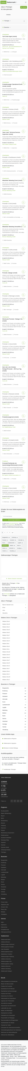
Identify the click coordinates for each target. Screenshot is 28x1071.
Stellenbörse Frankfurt (6, 954)
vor (12, 532)
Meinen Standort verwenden (14, 578)
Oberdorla (10, 613)
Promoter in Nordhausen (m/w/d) (11, 157)
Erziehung (15, 537)
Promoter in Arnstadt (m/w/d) (10, 440)
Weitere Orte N (6, 654)
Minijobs (3, 911)
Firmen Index (4, 902)
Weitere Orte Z (6, 679)
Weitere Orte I (5, 643)
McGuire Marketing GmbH (8, 190)
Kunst (4, 542)
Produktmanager (16, 99)
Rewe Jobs (4, 909)
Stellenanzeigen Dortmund (7, 944)
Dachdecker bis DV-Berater (8, 988)
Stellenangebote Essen (7, 951)
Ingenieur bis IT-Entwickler (7, 1000)
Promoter (15, 123)
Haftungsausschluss (6, 932)
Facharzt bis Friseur (6, 993)
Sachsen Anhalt (5, 847)
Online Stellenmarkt (6, 777)
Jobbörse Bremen (5, 942)
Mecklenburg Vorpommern (7, 832)
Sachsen (3, 845)
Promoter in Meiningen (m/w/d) (11, 296)
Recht (19, 545)
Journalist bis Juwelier (6, 1003)
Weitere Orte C (6, 627)
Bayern (3, 815)
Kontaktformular (5, 929)
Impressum (4, 924)
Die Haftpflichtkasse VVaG (8, 427)
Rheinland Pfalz (5, 840)
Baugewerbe (6, 537)
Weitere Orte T (6, 668)
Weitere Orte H (6, 640)
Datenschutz (4, 927)
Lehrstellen (3, 788)
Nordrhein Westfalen (6, 837)
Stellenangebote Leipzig (7, 963)
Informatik (21, 540)
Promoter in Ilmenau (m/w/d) (10, 109)
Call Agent (14, 51)
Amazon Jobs (4, 907)
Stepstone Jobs (5, 904)
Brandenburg (4, 820)
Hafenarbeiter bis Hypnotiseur (8, 998)
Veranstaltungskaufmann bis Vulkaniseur (11, 1030)
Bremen (3, 823)
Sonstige (20, 548)
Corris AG (4, 283)
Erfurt (10, 607)
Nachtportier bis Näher (6, 1013)
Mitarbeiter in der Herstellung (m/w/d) (12, 61)
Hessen (3, 830)
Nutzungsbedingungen (13, 523)
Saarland (3, 842)
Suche (23, 7)
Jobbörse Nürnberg (6, 968)
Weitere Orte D (6, 629)
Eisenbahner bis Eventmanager (9, 991)
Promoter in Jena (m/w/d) (9, 344)
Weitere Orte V (6, 674)
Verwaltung (13, 550)
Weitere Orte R (6, 663)
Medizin (12, 545)
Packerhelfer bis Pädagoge (7, 1017)
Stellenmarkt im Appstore (10, 743)
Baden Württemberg (6, 813)
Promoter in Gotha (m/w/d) (9, 249)
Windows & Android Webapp (11, 748)
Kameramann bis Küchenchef (8, 1005)
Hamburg (3, 825)
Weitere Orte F (6, 635)
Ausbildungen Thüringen (10, 769)
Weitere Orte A (6, 621)
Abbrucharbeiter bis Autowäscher (9, 981)
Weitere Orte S (6, 665)
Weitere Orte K (6, 646)
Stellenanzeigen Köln (6, 961)
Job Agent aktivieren (14, 520)
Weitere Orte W (6, 676)
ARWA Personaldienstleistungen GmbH (12, 71)
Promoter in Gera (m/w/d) (9, 488)
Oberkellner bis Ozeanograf (8, 1015)
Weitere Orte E (6, 632)
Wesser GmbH (6, 119)
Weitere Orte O (6, 657)
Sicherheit (12, 548)
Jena (10, 610)
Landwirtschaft (12, 542)
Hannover (3, 828)
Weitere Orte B (6, 624)
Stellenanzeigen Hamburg (7, 956)
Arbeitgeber (4, 914)
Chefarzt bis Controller (6, 986)
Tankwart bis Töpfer (6, 1025)
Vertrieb (5, 550)
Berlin (2, 818)
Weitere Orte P (6, 660)
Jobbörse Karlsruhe (6, 959)
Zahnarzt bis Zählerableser (7, 1034)
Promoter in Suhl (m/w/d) (9, 203)
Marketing (5, 545)
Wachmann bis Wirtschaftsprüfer (9, 1032)
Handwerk (13, 540)
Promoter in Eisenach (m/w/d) (10, 394)
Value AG (4, 96)
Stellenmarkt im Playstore (10, 738)
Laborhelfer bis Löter (6, 1008)
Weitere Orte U (6, 671)
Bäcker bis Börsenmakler (7, 983)
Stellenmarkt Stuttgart (6, 971)
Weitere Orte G (6, 638)
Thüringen (3, 852)
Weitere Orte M (6, 652)
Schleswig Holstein (5, 849)
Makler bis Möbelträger (6, 1010)
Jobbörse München (6, 966)
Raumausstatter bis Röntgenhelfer (9, 1020)
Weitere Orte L (6, 649)
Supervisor (14, 147)
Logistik (20, 542)
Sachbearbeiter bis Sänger (7, 1022)
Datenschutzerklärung (9, 524)
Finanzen (5, 540)
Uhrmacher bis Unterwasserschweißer (10, 1027)
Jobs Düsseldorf (5, 949)
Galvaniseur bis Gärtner (7, 996)
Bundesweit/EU (5, 811)
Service (4, 548)
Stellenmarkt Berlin (5, 939)
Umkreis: (8, 14)
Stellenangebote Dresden (7, 946)
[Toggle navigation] (26, 2)
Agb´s (2, 922)
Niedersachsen (5, 835)
